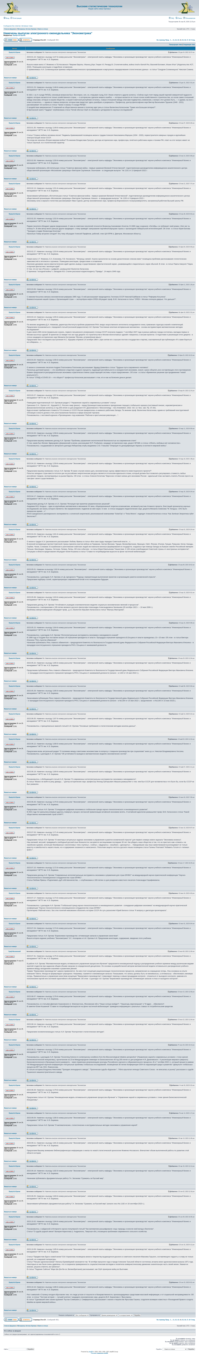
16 (185, 40)
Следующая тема (189, 44)
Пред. (167, 40)
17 (187, 40)
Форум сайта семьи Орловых (99, 9)
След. (193, 40)
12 (176, 40)
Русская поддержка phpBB (99, 1353)
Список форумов (10, 29)
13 (178, 40)
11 (173, 40)
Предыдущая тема (175, 44)
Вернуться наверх (10, 78)
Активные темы (27, 26)
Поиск (179, 18)
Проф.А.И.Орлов (19, 35)
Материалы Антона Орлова (26, 29)
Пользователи (189, 18)
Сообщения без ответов (11, 26)
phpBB (91, 1351)
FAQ (171, 18)
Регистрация (16, 18)
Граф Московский (14, 951)
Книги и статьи (43, 29)
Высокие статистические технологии (99, 6)
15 (183, 40)
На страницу (161, 40)
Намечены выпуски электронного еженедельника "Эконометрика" (47, 33)
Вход (6, 18)
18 (189, 40)
